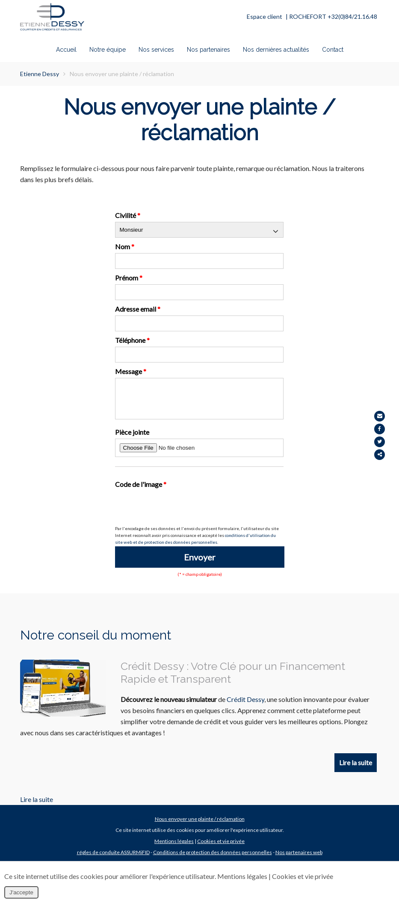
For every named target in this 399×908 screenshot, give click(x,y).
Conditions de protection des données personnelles (212, 860)
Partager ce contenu (389, 454)
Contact (332, 50)
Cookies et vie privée (221, 849)
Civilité (127, 215)
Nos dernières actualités (276, 50)
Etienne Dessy (39, 73)
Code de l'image (140, 490)
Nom (124, 246)
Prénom (128, 278)
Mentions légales (174, 849)
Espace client (264, 16)
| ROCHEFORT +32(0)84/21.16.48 (331, 16)
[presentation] (180, 514)
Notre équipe (107, 50)
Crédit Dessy (245, 706)
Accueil (66, 50)
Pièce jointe (132, 438)
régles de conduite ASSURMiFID (113, 860)
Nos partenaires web (298, 860)
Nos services (156, 50)
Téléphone (132, 340)
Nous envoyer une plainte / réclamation (200, 827)
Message (130, 371)
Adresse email (137, 309)
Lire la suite (355, 770)
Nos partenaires (208, 50)
